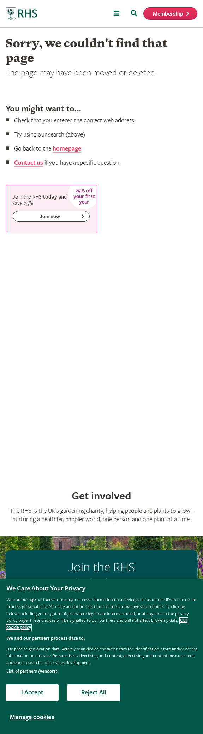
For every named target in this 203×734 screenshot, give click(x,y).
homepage (67, 148)
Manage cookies (32, 717)
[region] (101, 656)
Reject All (93, 692)
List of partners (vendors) (32, 671)
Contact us (28, 162)
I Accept (32, 692)
